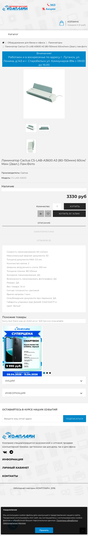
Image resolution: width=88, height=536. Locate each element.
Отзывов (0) (44, 240)
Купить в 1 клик (69, 213)
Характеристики (44, 231)
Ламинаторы (55, 42)
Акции (48, 9)
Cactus (24, 172)
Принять (44, 530)
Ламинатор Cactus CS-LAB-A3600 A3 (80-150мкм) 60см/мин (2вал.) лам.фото (46, 46)
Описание (44, 223)
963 (51, 5)
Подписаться (74, 419)
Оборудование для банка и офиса (26, 42)
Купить (75, 206)
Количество (43, 206)
